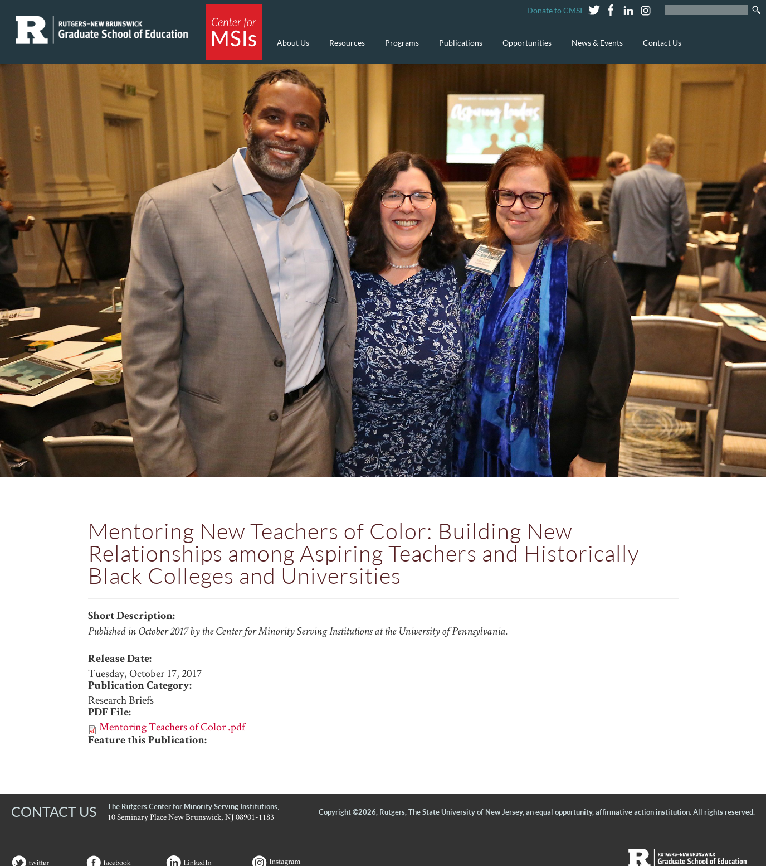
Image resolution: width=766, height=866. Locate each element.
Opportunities (524, 49)
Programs (399, 49)
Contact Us (662, 42)
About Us (290, 49)
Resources (344, 49)
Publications (457, 49)
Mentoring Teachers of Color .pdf (172, 726)
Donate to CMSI (554, 10)
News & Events (594, 49)
